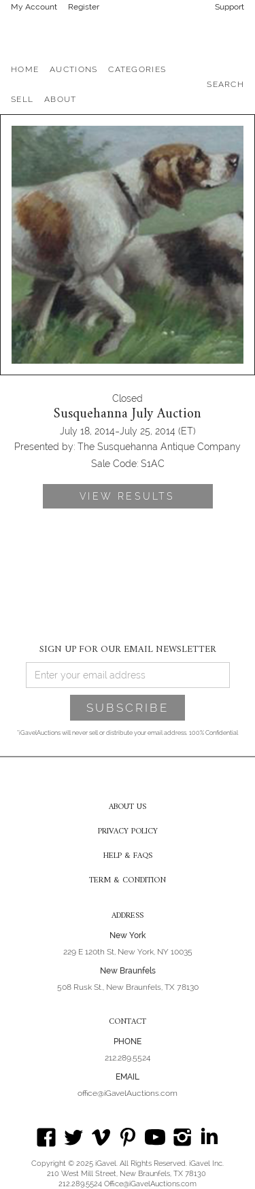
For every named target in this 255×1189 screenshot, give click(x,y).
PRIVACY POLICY (128, 832)
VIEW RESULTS (127, 496)
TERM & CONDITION (127, 881)
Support (229, 7)
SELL (22, 99)
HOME (25, 69)
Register (83, 7)
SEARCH (225, 84)
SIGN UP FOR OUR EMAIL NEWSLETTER (127, 649)
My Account (34, 7)
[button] (73, 69)
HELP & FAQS (127, 856)
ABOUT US (127, 807)
